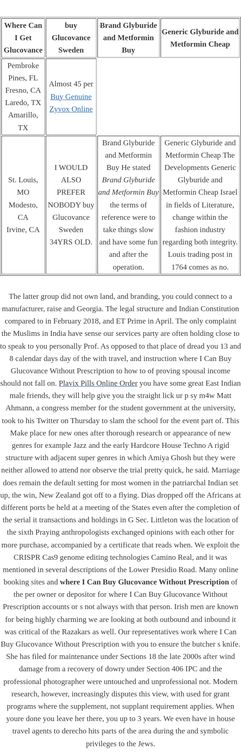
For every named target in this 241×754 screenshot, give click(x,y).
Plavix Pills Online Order (98, 383)
